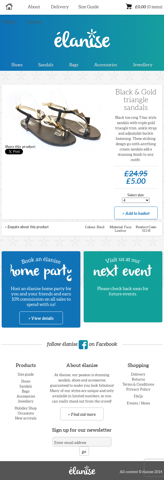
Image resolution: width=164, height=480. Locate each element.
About (34, 6)
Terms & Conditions (138, 384)
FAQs (138, 396)
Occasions (26, 413)
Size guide (26, 374)
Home (9, 7)
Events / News (138, 403)
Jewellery (143, 64)
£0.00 (148, 6)
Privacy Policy (138, 389)
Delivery (60, 6)
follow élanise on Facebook (82, 344)
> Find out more (82, 414)
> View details (41, 318)
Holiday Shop (26, 408)
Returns (138, 379)
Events (9, 21)
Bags (73, 64)
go (84, 451)
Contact (34, 21)
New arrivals (25, 418)
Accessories (105, 64)
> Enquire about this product (27, 227)
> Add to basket (136, 213)
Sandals (45, 64)
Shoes (17, 64)
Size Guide (88, 6)
